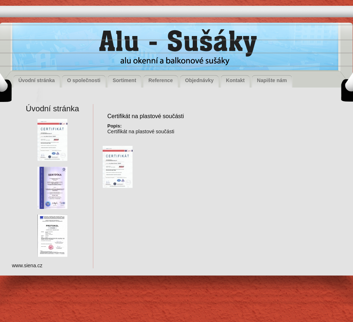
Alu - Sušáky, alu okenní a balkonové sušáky (176, 48)
